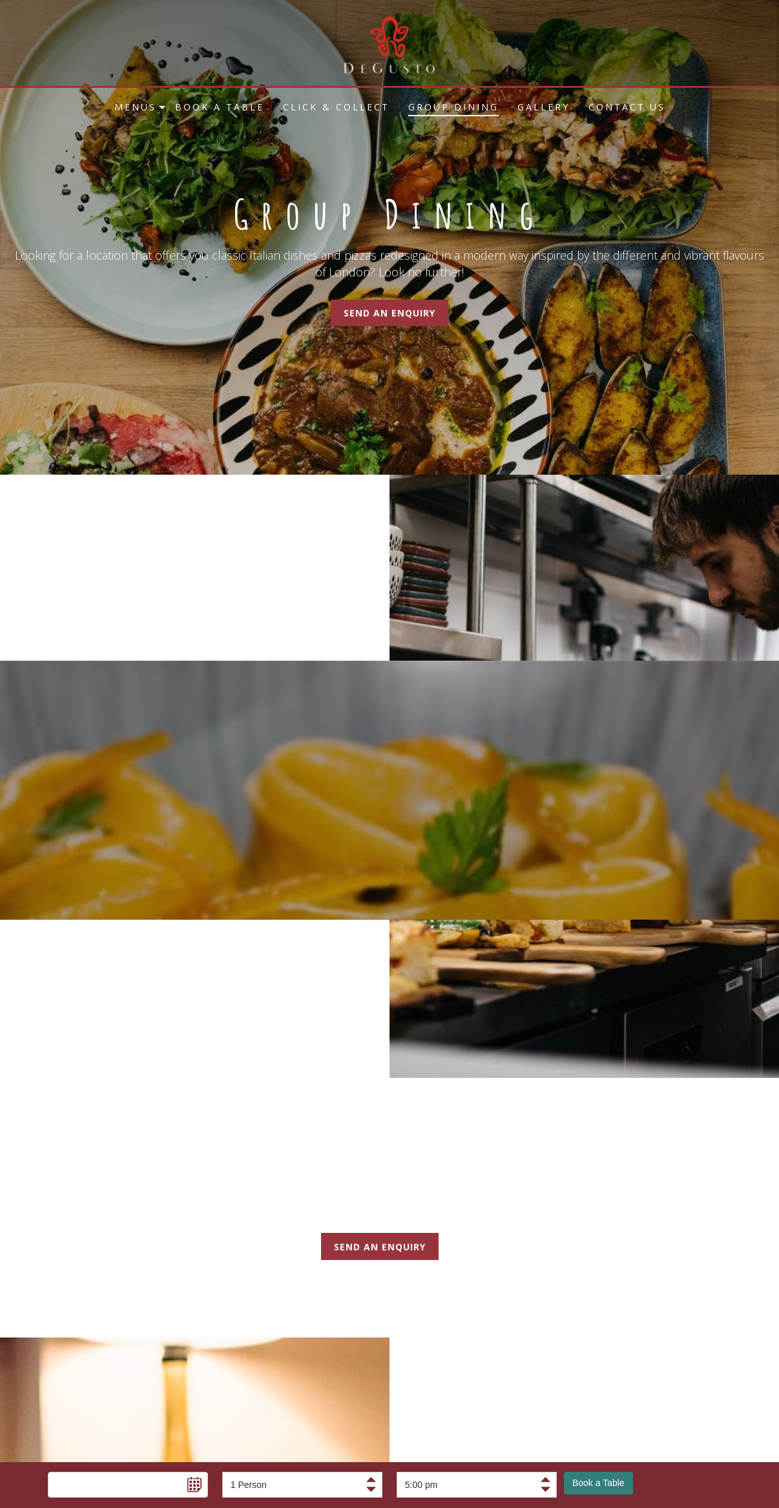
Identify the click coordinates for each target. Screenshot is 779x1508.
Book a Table (598, 1483)
